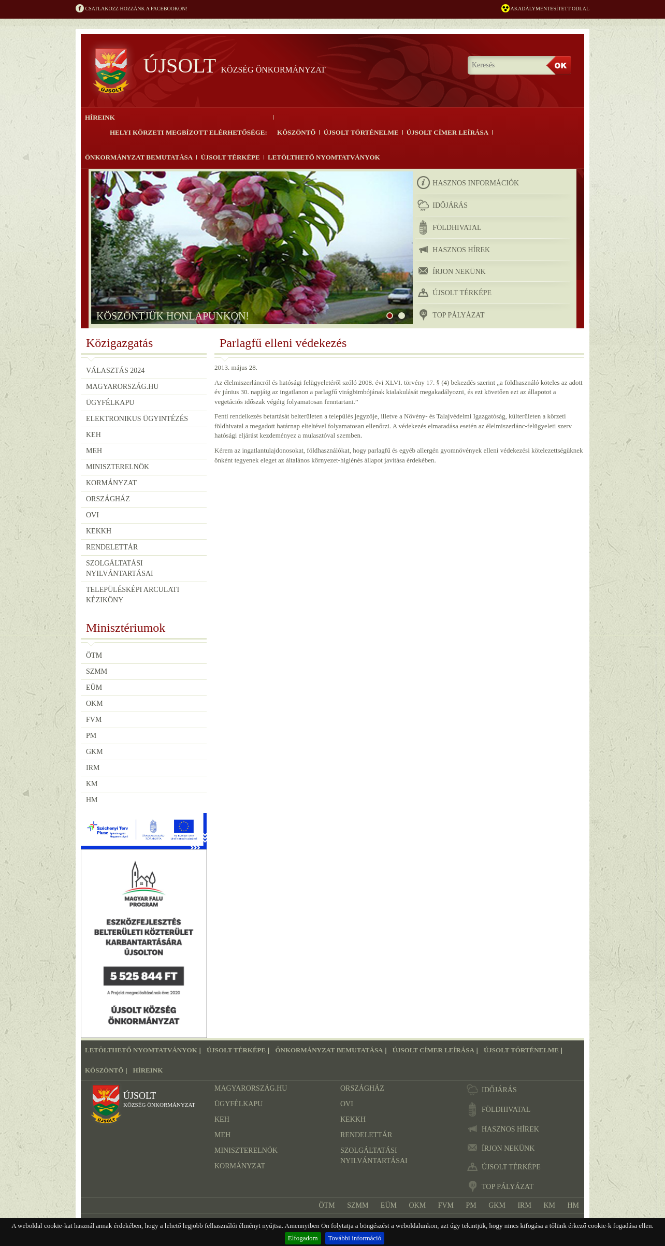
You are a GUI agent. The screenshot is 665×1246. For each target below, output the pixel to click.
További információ (355, 1238)
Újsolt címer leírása (447, 132)
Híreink (100, 117)
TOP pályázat (450, 315)
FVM (94, 719)
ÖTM (94, 655)
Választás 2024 (115, 370)
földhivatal (449, 227)
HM (92, 800)
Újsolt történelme (361, 132)
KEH (93, 435)
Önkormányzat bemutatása (139, 157)
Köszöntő (296, 132)
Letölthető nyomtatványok (324, 157)
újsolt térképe (454, 292)
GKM (94, 752)
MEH (94, 451)
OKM (94, 703)
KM (92, 784)
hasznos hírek (453, 249)
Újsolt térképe (229, 157)
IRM (92, 768)
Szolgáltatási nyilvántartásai (119, 568)
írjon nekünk (451, 271)
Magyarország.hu (122, 386)
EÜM (94, 687)
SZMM (96, 671)
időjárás (442, 205)
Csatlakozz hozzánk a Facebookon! (131, 8)
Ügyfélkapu (110, 403)
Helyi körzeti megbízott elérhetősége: (188, 132)
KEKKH (98, 531)
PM (91, 736)
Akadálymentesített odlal (545, 8)
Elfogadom (303, 1238)
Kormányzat (111, 483)
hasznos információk (468, 183)
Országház (108, 499)
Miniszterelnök (117, 467)
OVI (92, 515)
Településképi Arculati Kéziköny (132, 595)
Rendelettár (112, 547)
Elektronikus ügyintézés (137, 419)
